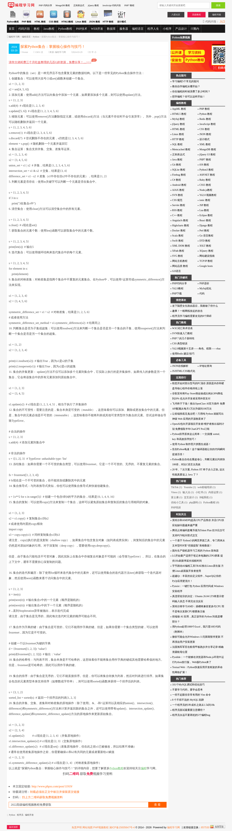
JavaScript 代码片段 (111, 5)
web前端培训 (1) (207, 487)
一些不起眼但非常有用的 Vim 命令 (191, 694)
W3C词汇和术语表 (182, 328)
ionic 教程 (204, 200)
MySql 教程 (178, 119)
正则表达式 (78, 5)
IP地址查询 (205, 366)
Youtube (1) (190, 487)
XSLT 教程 (205, 245)
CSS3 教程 (205, 185)
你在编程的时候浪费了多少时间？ (191, 91)
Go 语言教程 (206, 235)
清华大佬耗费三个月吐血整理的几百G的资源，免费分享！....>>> (53, 62)
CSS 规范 (177, 200)
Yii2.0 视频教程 (207, 195)
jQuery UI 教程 (207, 154)
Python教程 (65, 28)
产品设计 (181, 28)
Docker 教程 (178, 230)
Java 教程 (177, 159)
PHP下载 (177, 293)
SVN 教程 (177, 195)
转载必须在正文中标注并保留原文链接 (54, 791)
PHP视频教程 (101, 827)
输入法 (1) (188, 492)
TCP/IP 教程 (206, 261)
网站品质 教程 (180, 266)
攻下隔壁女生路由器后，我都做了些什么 (195, 306)
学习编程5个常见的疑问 (185, 81)
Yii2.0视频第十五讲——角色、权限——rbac (196, 348)
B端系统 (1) (205, 497)
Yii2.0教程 (178, 288)
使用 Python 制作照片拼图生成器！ (191, 444)
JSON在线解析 (180, 366)
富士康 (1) (176, 497)
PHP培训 (176, 507)
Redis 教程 (205, 119)
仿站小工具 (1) (179, 502)
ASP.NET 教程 (207, 174)
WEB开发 (97, 28)
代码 (201, 293)
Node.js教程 (205, 190)
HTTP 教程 (178, 139)
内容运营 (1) (215, 492)
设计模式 (204, 139)
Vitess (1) (176, 492)
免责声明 (77, 827)
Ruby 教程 (205, 180)
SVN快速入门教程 (182, 333)
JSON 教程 (205, 134)
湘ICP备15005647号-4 (122, 827)
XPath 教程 (178, 250)
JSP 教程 (204, 205)
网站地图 (87, 827)
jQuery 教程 (93, 5)
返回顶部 (13, 827)
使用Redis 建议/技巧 (183, 353)
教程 (37, 28)
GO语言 (176, 271)
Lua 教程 (204, 210)
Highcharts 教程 (180, 225)
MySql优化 (205, 288)
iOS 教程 (204, 164)
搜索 (218, 5)
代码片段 (24, 28)
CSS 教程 (204, 129)
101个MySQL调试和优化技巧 (188, 684)
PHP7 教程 (129, 5)
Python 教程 (205, 114)
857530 (205, 827)
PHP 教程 (204, 109)
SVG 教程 (177, 256)
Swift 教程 (177, 240)
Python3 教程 (206, 169)
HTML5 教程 (179, 114)
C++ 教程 (177, 215)
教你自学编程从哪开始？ (186, 86)
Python (36, 36)
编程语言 (138, 28)
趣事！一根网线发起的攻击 (187, 311)
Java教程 (48, 28)
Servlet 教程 (178, 205)
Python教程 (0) (211, 502)
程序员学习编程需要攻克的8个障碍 (192, 316)
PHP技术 (81, 28)
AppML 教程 (179, 109)
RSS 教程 (177, 210)
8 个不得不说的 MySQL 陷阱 (188, 699)
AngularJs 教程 (180, 220)
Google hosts (206, 266)
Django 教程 (206, 225)
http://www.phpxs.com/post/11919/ (52, 786)
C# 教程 (176, 180)
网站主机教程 (179, 261)
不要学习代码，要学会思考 (187, 689)
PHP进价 (204, 283)
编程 (144, 768)
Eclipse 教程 (206, 215)
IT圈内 (195, 28)
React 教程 (205, 220)
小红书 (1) (201, 492)
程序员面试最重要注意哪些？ (188, 710)
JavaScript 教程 (207, 124)
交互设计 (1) (191, 497)
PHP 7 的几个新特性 (183, 338)
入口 (222, 21)
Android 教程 (179, 185)
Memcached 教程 (181, 149)
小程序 (167, 28)
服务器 (123, 28)
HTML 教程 (178, 129)
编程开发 (29, 815)
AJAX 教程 (178, 190)
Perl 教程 (204, 230)
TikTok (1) (176, 487)
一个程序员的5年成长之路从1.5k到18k (193, 705)
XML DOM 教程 (181, 245)
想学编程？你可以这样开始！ (188, 96)
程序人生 (153, 28)
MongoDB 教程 (63, 5)
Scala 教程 (177, 235)
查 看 (157, 804)
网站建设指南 (207, 256)
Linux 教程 (178, 134)
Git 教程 (176, 164)
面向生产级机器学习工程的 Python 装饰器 (195, 550)
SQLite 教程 (178, 169)
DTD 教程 (204, 240)
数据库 (111, 28)
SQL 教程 (177, 144)
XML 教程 (205, 144)
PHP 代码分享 (45, 5)
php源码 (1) (195, 502)
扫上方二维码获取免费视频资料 (42, 797)
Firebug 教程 (179, 174)
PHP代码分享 (179, 283)
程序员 (20, 815)
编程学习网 (14, 36)
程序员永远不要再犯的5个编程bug (191, 715)
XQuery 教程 (206, 250)
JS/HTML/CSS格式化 (183, 371)
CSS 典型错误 (179, 343)
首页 (11, 28)
